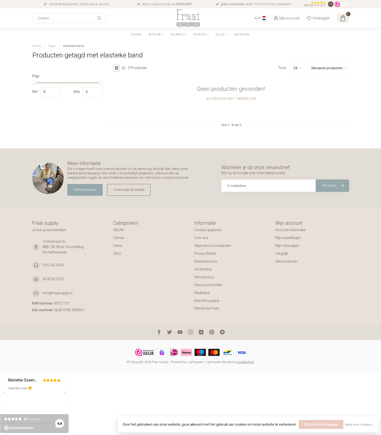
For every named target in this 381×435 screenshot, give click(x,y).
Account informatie (290, 230)
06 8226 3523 (53, 279)
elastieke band (73, 46)
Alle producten (286, 261)
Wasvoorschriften (208, 285)
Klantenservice (85, 190)
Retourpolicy (204, 277)
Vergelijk (281, 253)
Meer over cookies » (359, 424)
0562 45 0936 (53, 265)
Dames (177, 34)
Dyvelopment (245, 362)
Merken (242, 34)
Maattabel (202, 293)
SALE (220, 34)
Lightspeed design (219, 362)
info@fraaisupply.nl (57, 293)
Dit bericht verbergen (321, 424)
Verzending (203, 269)
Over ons (201, 238)
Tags (52, 46)
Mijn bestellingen (288, 238)
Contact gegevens (208, 230)
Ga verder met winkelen (231, 99)
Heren (200, 34)
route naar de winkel (128, 190)
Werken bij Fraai (206, 308)
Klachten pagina (206, 301)
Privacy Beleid (205, 253)
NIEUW (155, 34)
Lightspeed (195, 362)
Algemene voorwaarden (212, 246)
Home (136, 34)
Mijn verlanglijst (287, 246)
